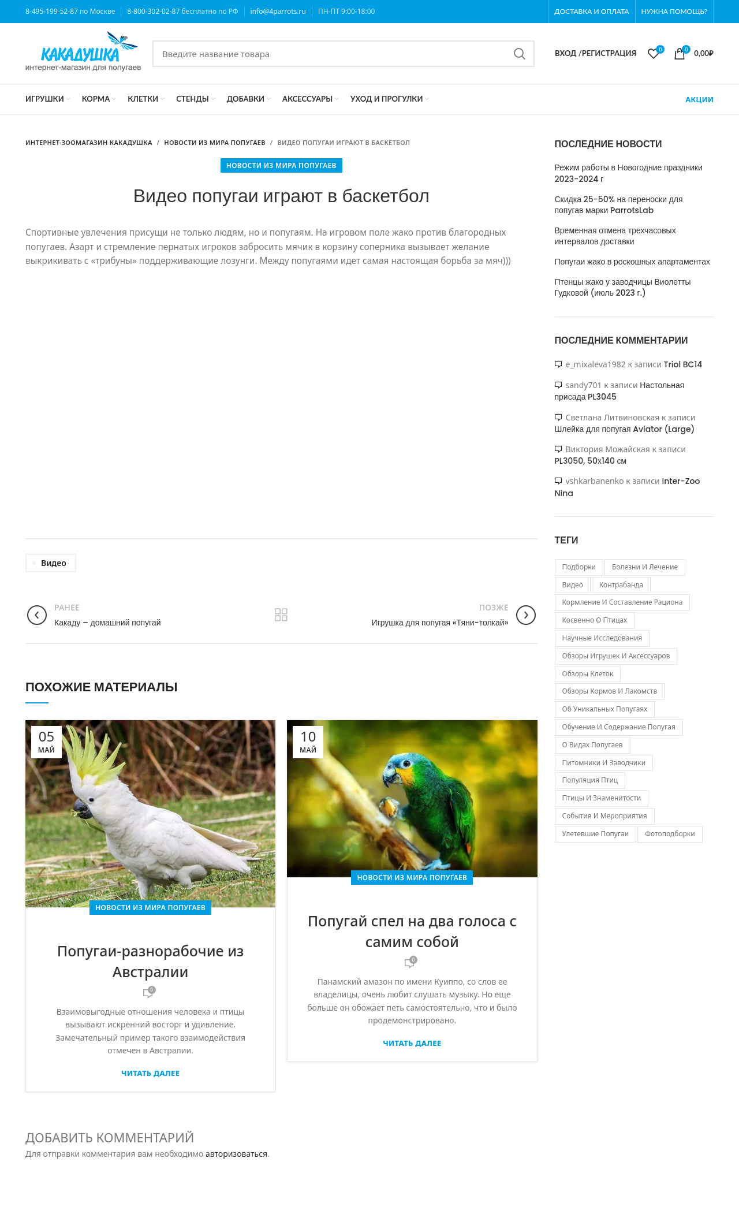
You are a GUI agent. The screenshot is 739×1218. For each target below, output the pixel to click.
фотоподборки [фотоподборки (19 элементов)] (670, 834)
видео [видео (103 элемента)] (572, 585)
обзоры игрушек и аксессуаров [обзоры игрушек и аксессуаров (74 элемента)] (616, 656)
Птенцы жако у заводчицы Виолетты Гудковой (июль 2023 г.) (623, 288)
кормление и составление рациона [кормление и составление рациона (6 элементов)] (622, 602)
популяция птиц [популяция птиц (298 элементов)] (590, 780)
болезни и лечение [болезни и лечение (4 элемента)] (645, 567)
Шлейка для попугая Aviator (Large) (625, 429)
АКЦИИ (699, 99)
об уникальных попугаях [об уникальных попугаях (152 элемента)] (605, 709)
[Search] (343, 53)
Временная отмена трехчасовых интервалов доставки (615, 236)
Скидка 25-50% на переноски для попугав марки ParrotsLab (619, 205)
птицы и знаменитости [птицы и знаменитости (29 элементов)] (601, 798)
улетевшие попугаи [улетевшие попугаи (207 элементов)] (595, 834)
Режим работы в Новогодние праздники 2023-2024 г (629, 173)
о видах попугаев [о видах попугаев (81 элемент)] (592, 745)
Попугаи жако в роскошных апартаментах (633, 261)
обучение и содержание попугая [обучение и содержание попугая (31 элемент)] (618, 727)
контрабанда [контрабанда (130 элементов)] (621, 585)
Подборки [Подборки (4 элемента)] (579, 567)
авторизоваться (236, 1153)
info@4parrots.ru (278, 11)
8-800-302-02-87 (153, 11)
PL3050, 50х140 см (591, 461)
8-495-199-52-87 (51, 11)
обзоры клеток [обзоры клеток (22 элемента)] (588, 674)
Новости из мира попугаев (281, 165)
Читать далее (150, 1073)
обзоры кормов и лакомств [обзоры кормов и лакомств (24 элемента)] (610, 691)
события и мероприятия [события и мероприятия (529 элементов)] (604, 816)
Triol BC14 (683, 364)
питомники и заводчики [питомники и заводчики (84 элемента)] (604, 763)
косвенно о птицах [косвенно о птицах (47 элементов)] (595, 620)
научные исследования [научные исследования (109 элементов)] (602, 638)
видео (53, 562)
